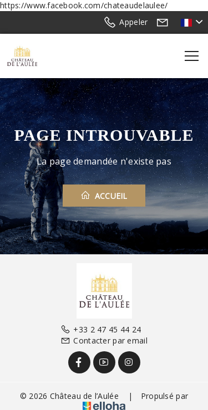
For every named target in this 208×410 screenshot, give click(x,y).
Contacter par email (104, 340)
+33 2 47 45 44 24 (100, 329)
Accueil (104, 195)
